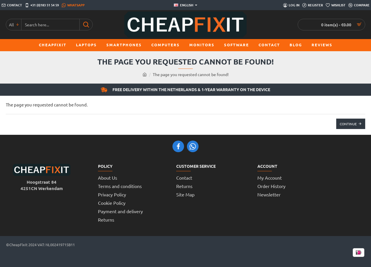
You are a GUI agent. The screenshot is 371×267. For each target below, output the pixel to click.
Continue (348, 123)
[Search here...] (85, 24)
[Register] (312, 5)
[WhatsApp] (73, 5)
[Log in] (291, 5)
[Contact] (11, 5)
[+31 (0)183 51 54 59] (41, 5)
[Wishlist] (335, 5)
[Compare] (359, 5)
